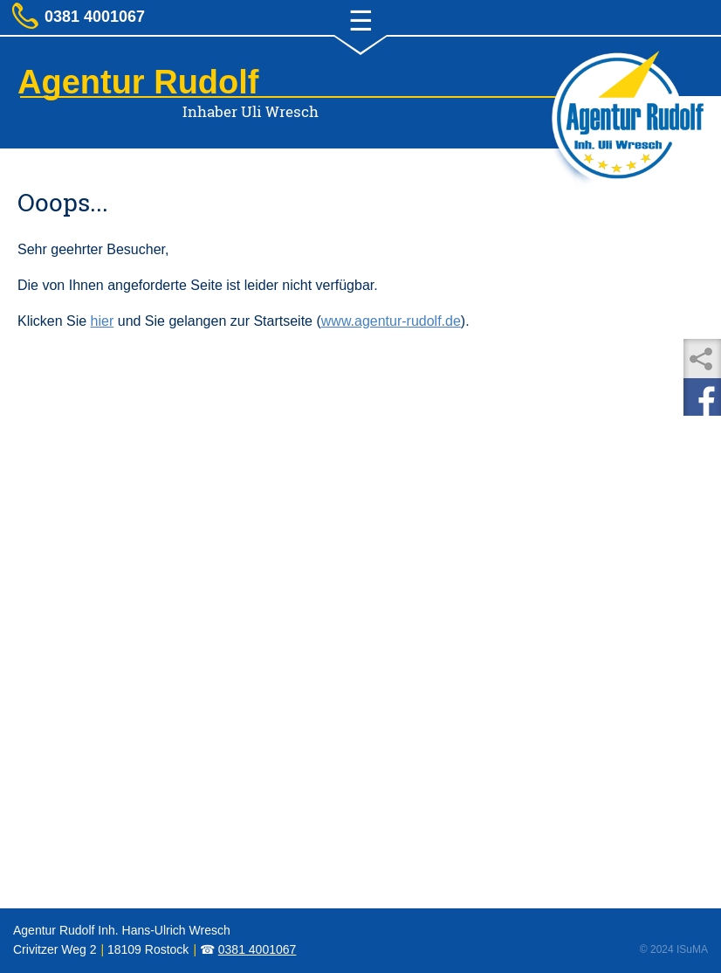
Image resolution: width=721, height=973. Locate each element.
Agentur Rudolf (138, 82)
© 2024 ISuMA (674, 949)
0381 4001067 (257, 949)
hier (102, 321)
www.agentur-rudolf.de (391, 321)
